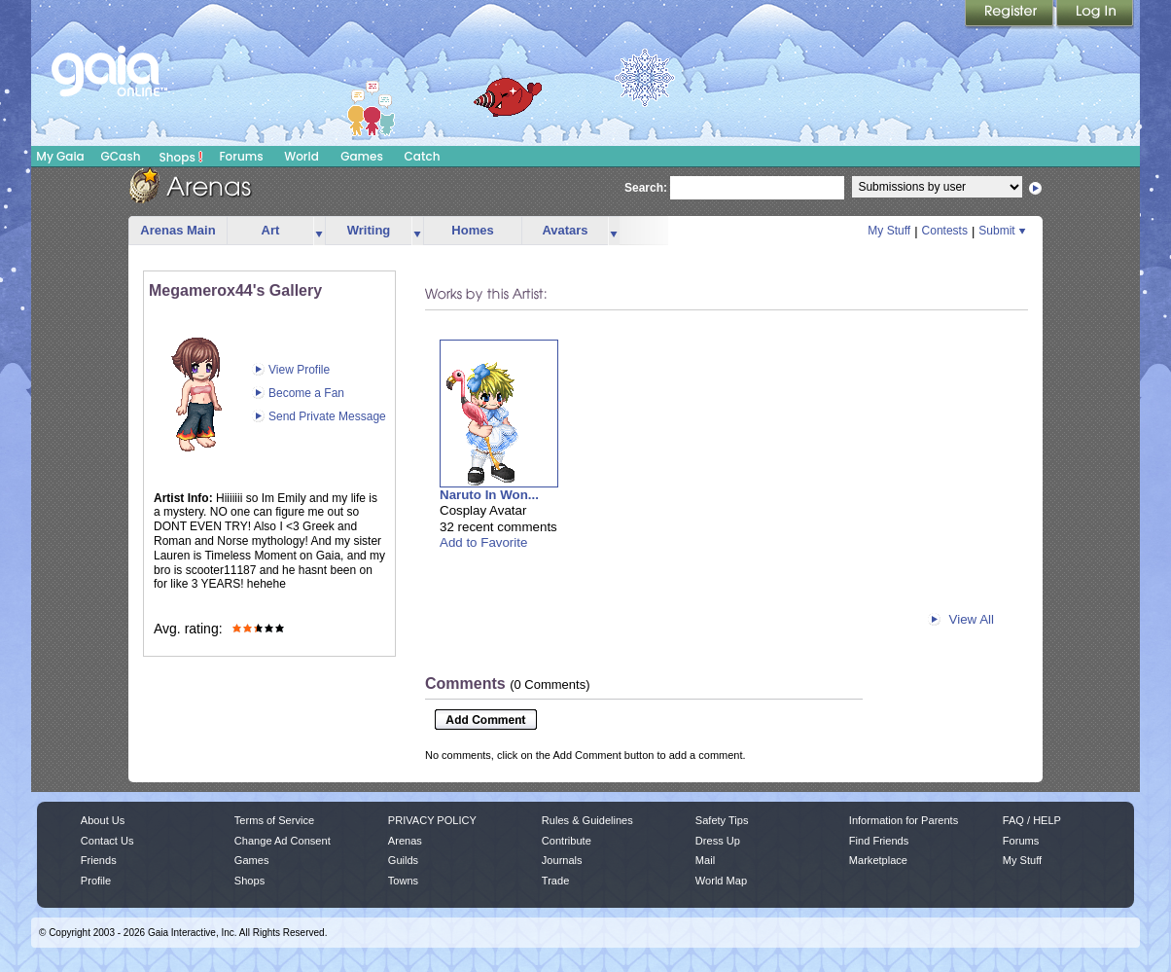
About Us (102, 820)
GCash (121, 156)
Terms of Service (274, 820)
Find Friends (878, 840)
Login (1095, 14)
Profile (96, 880)
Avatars (564, 230)
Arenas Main (177, 230)
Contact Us (107, 840)
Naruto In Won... (489, 494)
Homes (472, 230)
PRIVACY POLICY (432, 820)
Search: (645, 188)
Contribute (566, 840)
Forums (241, 156)
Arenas (405, 840)
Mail (705, 860)
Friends (99, 860)
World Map (721, 880)
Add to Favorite (483, 542)
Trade (555, 880)
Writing (369, 230)
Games (361, 156)
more (319, 231)
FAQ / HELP (1032, 820)
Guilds (403, 860)
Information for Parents (903, 820)
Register (1010, 14)
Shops (181, 156)
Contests (945, 230)
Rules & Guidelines (587, 820)
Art (271, 230)
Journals (562, 860)
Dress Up (717, 840)
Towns (403, 880)
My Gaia (60, 156)
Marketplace (878, 860)
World (301, 156)
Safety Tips (722, 820)
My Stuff (889, 230)
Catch (423, 156)
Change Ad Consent (282, 840)
